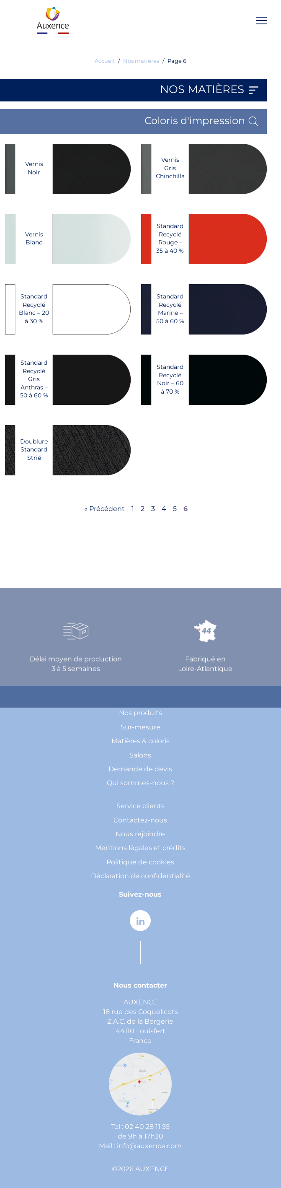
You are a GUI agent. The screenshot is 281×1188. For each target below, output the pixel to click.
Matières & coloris (140, 741)
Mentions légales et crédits (140, 848)
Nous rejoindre (140, 834)
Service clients (140, 806)
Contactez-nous (140, 820)
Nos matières (141, 61)
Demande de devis (140, 769)
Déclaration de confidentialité (140, 876)
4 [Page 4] (164, 509)
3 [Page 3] (153, 509)
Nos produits (140, 713)
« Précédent (104, 509)
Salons (140, 755)
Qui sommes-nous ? (140, 783)
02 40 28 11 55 (147, 1127)
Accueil (105, 61)
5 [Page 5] (175, 509)
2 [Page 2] (142, 509)
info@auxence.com (149, 1146)
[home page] (53, 20)
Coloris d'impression (202, 121)
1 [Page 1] (132, 509)
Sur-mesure (140, 727)
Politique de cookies (140, 862)
